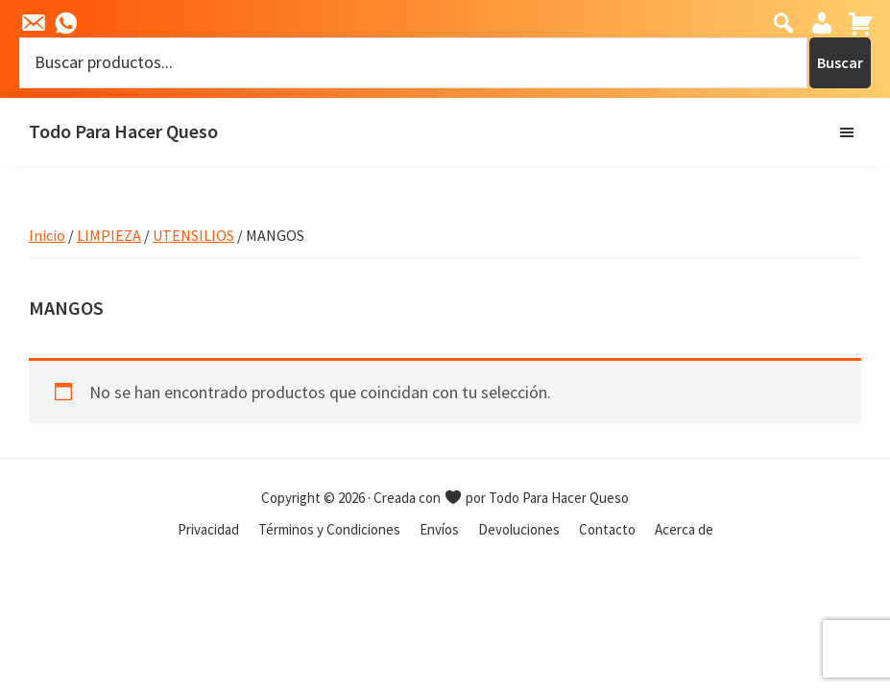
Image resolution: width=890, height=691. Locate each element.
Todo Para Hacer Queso (123, 131)
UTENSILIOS (193, 235)
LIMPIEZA (109, 235)
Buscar (840, 62)
